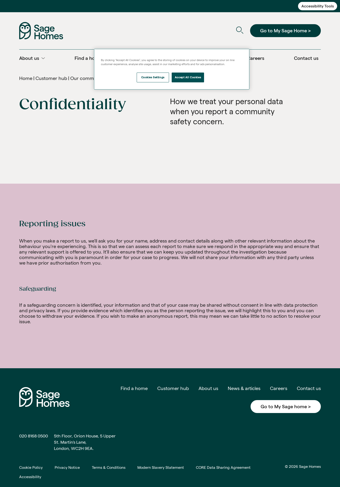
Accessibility (30, 477)
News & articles (244, 388)
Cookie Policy (31, 467)
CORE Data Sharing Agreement (223, 467)
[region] (172, 69)
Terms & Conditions (108, 467)
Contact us (309, 388)
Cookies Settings (152, 77)
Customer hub (51, 78)
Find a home (134, 388)
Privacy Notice (67, 467)
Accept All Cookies (188, 77)
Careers (278, 388)
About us (208, 388)
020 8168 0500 (33, 436)
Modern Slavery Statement (160, 467)
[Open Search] (239, 31)
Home (25, 78)
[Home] (41, 30)
